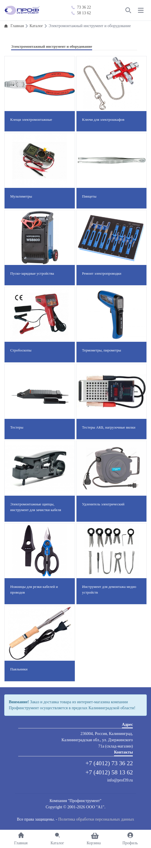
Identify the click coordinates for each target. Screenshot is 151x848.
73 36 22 (81, 7)
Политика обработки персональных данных (96, 819)
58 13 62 (81, 13)
